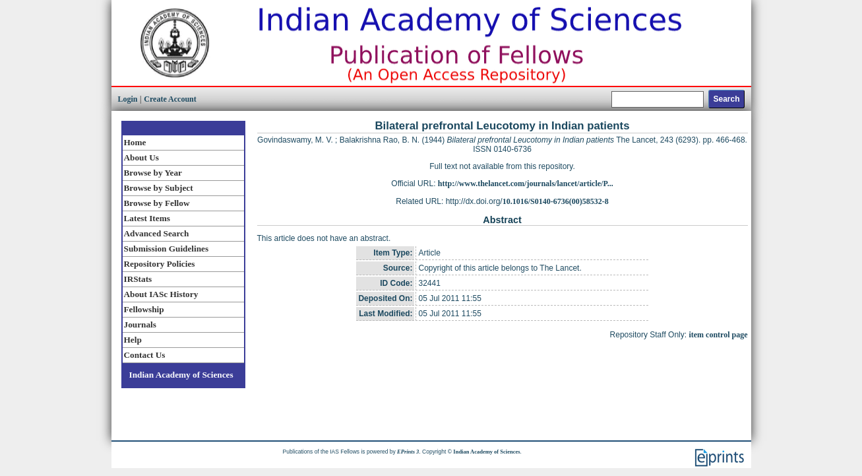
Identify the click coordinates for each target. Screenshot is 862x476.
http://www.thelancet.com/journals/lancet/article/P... (525, 183)
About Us (141, 157)
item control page (718, 334)
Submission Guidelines (166, 249)
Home (135, 142)
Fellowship (144, 309)
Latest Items (147, 218)
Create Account (170, 99)
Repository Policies (159, 264)
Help (133, 340)
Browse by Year (153, 173)
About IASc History (161, 294)
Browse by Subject (158, 188)
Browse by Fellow (157, 203)
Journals (140, 324)
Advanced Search (156, 233)
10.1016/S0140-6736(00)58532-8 (556, 201)
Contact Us (145, 355)
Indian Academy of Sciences (181, 375)
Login (128, 99)
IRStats (138, 279)
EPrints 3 (408, 451)
